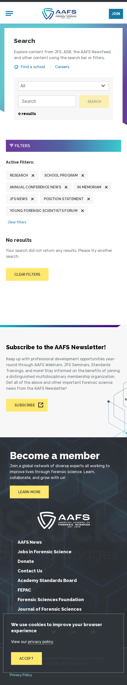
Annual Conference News (35, 187)
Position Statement (64, 199)
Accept (26, 658)
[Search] (46, 101)
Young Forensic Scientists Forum (43, 210)
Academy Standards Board (47, 580)
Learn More (29, 492)
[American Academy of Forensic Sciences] (59, 14)
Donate (26, 561)
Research (19, 175)
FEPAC (24, 589)
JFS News (19, 199)
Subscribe (24, 405)
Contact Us (30, 570)
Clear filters (17, 222)
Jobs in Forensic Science (45, 551)
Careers (62, 67)
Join (116, 14)
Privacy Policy (21, 675)
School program (61, 175)
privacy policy (40, 641)
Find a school (33, 67)
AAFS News (30, 541)
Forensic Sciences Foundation (51, 599)
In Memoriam (89, 187)
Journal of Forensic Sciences (49, 608)
